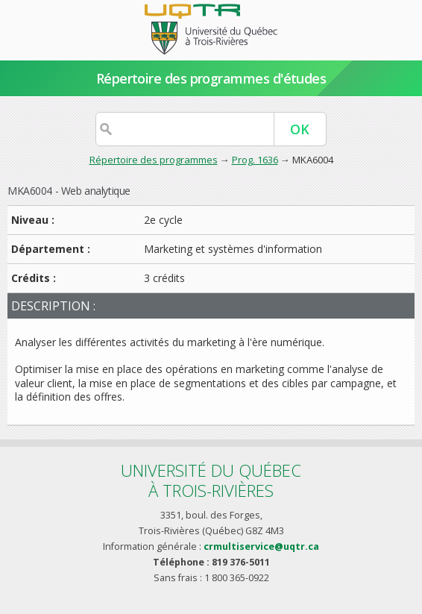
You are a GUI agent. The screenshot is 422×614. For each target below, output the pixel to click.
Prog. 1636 (255, 159)
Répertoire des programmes (153, 159)
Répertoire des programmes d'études (211, 78)
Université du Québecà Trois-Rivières (211, 480)
